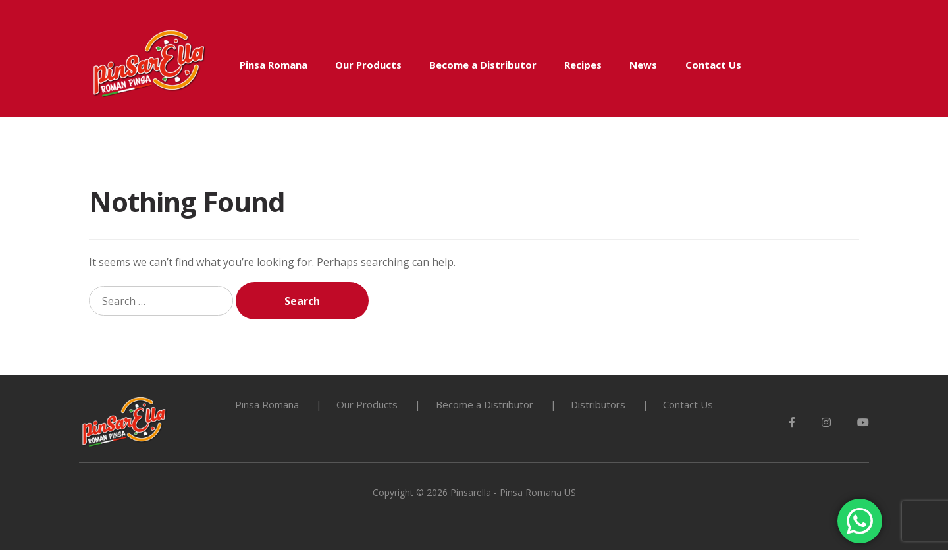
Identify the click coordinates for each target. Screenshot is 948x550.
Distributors (598, 404)
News (643, 64)
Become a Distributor (483, 64)
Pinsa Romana (273, 64)
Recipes (583, 64)
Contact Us (713, 64)
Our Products (368, 64)
